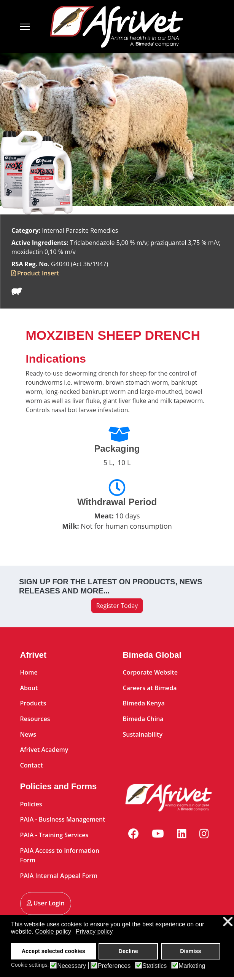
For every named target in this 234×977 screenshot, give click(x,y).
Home (29, 672)
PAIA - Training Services (54, 835)
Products (33, 703)
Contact (31, 765)
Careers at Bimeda (150, 688)
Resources (35, 719)
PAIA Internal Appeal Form (59, 875)
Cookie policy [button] (53, 931)
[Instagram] (204, 833)
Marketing (191, 966)
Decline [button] (128, 951)
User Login (46, 903)
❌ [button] (228, 922)
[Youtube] (158, 833)
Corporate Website (150, 672)
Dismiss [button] (190, 951)
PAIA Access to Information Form (59, 855)
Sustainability (143, 734)
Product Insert (38, 273)
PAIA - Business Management (62, 819)
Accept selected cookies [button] (53, 951)
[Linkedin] (181, 833)
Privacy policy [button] (94, 931)
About (29, 688)
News (28, 734)
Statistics (154, 966)
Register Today (117, 605)
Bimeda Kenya (144, 703)
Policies (31, 804)
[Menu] (29, 26)
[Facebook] (133, 833)
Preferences (114, 966)
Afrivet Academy (44, 749)
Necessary (71, 966)
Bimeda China (143, 719)
